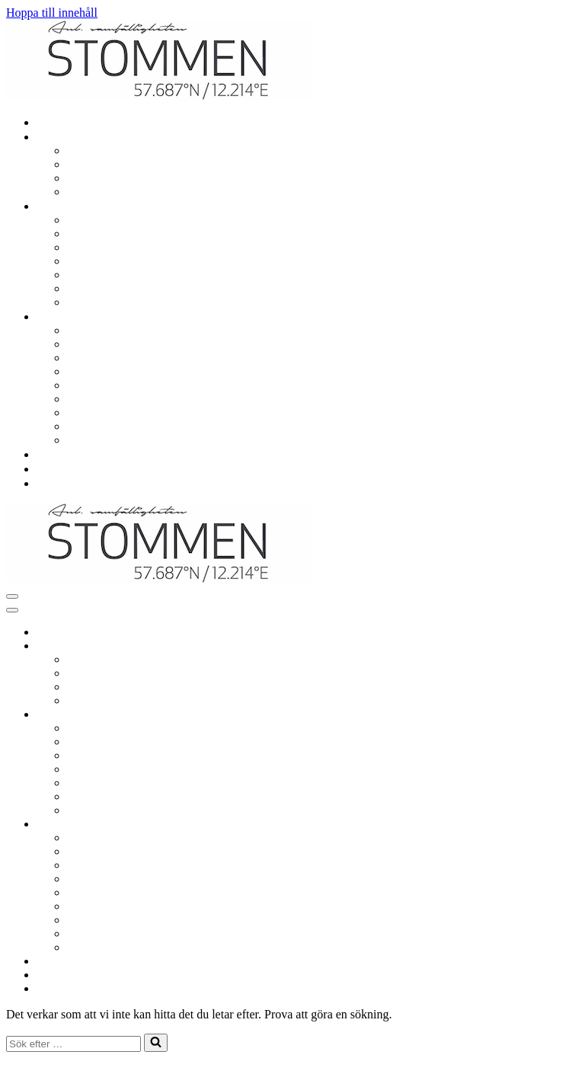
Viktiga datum (104, 343)
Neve (19, 1070)
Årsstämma (98, 385)
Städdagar (94, 288)
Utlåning (91, 260)
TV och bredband (112, 177)
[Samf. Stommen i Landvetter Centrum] (158, 95)
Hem (51, 122)
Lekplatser (96, 233)
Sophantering (102, 274)
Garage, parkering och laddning (147, 219)
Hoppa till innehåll (52, 12)
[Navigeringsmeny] (12, 596)
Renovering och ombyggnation (145, 150)
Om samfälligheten (116, 330)
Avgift (85, 398)
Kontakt (59, 483)
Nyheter (59, 468)
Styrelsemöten (105, 371)
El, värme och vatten (120, 164)
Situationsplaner (109, 426)
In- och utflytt (104, 191)
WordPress (120, 1070)
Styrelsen (93, 357)
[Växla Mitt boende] (272, 646)
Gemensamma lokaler (123, 247)
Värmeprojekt (104, 439)
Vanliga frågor (75, 454)
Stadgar (88, 412)
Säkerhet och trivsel (118, 302)
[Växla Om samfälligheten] (272, 824)
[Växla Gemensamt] (272, 714)
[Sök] (73, 1044)
